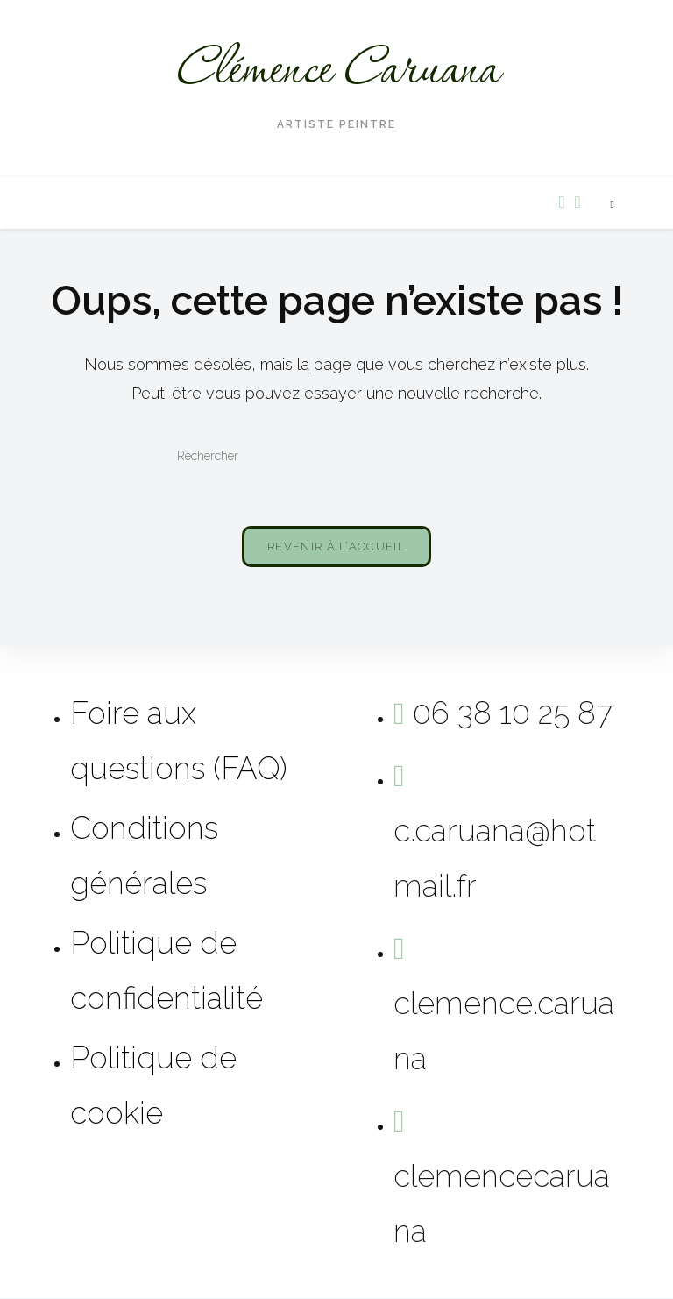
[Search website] (612, 205)
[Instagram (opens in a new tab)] (577, 202)
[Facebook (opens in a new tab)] (562, 202)
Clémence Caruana (337, 70)
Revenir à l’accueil (336, 547)
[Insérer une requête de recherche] (336, 456)
